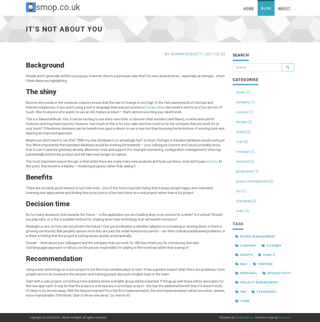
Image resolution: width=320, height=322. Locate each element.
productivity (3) (247, 171)
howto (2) (243, 132)
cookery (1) (244, 112)
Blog (266, 8)
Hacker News (156, 107)
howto (266, 255)
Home (248, 8)
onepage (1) (245, 151)
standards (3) (246, 201)
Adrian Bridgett (187, 54)
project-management (257, 282)
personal (246, 273)
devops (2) (244, 122)
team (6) (242, 211)
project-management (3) (254, 181)
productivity (277, 273)
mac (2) (242, 142)
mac (241, 264)
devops (244, 255)
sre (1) (241, 191)
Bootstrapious (244, 317)
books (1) (243, 92)
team (242, 301)
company (245, 245)
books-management (255, 236)
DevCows (285, 317)
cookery (272, 245)
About (284, 8)
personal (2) (245, 161)
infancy (211, 161)
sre (240, 292)
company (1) (245, 102)
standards (263, 292)
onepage (263, 264)
